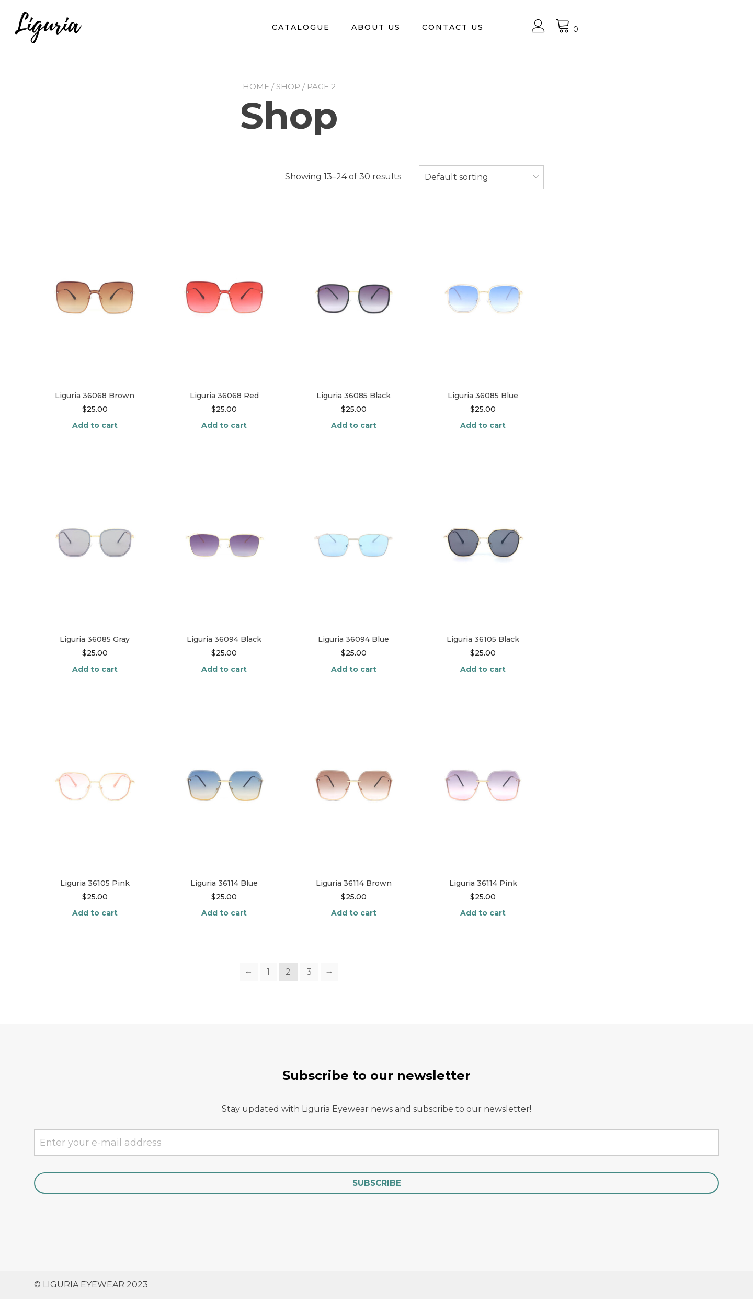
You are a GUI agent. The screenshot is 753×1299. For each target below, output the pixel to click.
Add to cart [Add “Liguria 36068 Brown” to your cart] (95, 425)
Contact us (577, 27)
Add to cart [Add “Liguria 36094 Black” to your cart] (224, 669)
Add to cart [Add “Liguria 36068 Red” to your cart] (224, 425)
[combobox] (481, 177)
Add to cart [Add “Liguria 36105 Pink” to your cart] (95, 913)
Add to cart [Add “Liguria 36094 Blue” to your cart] (353, 669)
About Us (500, 27)
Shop (288, 87)
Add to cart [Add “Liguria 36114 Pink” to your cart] (483, 913)
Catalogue (425, 27)
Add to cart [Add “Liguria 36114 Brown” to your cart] (353, 913)
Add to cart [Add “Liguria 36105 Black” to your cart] (483, 669)
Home (256, 87)
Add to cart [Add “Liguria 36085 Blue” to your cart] (483, 425)
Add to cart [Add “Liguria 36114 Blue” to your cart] (224, 913)
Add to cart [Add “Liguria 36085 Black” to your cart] (353, 425)
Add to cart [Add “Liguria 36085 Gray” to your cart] (95, 669)
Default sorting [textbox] (456, 177)
